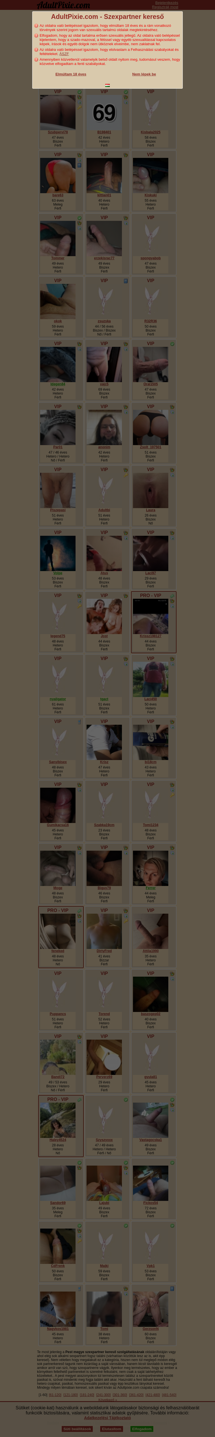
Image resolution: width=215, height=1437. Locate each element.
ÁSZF (64, 54)
